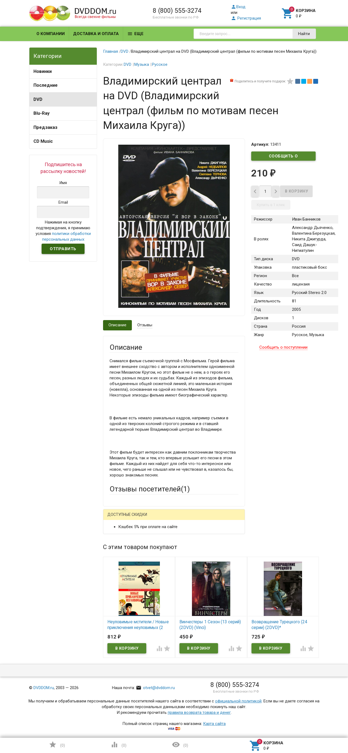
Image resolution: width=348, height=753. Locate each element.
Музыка (141, 64)
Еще (135, 33)
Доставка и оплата (96, 33)
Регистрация (246, 18)
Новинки (42, 71)
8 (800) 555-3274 (177, 10)
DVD (37, 99)
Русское (159, 64)
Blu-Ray (41, 113)
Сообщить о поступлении (283, 157)
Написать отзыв (138, 516)
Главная (110, 51)
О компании (50, 33)
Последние (45, 85)
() (57, 744)
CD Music (43, 141)
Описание (117, 325)
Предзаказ (45, 127)
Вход (238, 6)
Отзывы (144, 325)
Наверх (325, 726)
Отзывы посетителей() (150, 489)
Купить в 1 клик (271, 206)
